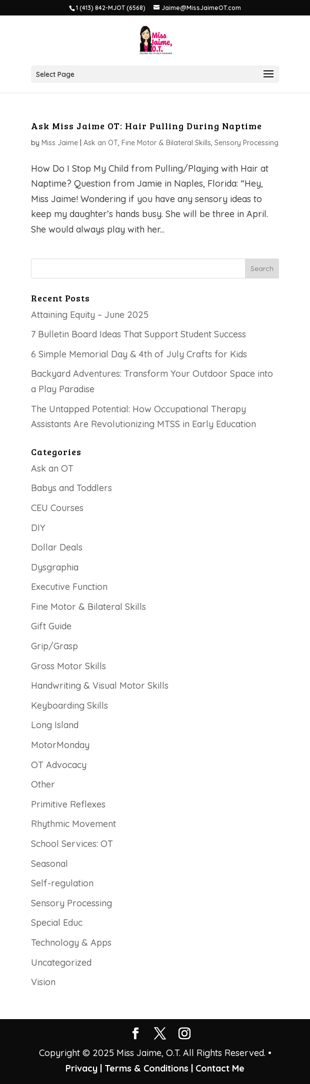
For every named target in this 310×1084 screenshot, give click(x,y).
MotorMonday (60, 745)
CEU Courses (57, 508)
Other (43, 784)
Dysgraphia (54, 567)
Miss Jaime (60, 142)
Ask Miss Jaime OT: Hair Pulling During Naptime (146, 126)
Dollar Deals (56, 547)
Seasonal (49, 863)
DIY (38, 528)
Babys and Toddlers (71, 488)
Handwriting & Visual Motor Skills (99, 685)
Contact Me (218, 1068)
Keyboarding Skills (69, 705)
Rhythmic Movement (73, 823)
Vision (43, 982)
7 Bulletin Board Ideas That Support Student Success (138, 334)
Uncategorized (61, 962)
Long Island (54, 725)
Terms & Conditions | (148, 1068)
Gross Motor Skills (68, 666)
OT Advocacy (58, 765)
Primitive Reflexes (68, 804)
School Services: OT (72, 843)
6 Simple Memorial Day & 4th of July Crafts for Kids (139, 354)
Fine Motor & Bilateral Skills (166, 142)
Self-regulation (62, 883)
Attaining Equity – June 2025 (89, 314)
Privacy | (84, 1068)
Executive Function (69, 586)
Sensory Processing (246, 142)
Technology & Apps (71, 942)
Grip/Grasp (54, 646)
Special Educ (56, 922)
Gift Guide (51, 626)
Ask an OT (101, 142)
